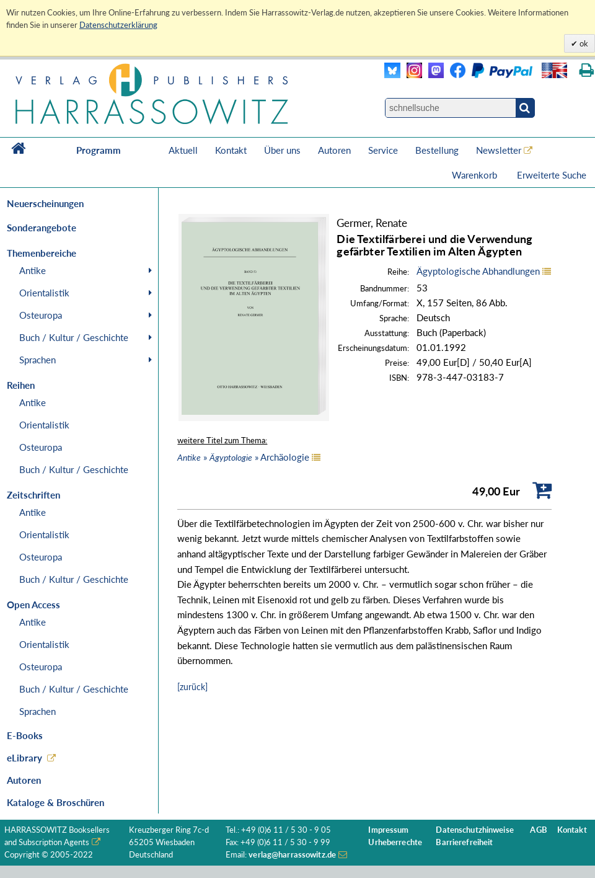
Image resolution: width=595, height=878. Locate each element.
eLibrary (24, 757)
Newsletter (498, 150)
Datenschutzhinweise (474, 830)
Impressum (388, 830)
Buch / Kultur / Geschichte (73, 337)
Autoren (334, 150)
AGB (538, 830)
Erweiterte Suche (551, 174)
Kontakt (231, 150)
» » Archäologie (243, 457)
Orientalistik (44, 292)
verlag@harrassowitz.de (292, 854)
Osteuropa (40, 315)
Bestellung (437, 150)
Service (383, 150)
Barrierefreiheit (464, 842)
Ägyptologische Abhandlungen (478, 271)
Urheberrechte (395, 842)
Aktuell (183, 150)
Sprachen (37, 359)
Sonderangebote (41, 227)
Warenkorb (476, 174)
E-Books (25, 735)
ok (583, 43)
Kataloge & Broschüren (55, 802)
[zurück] (192, 686)
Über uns (282, 150)
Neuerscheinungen (45, 203)
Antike (32, 270)
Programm (98, 150)
